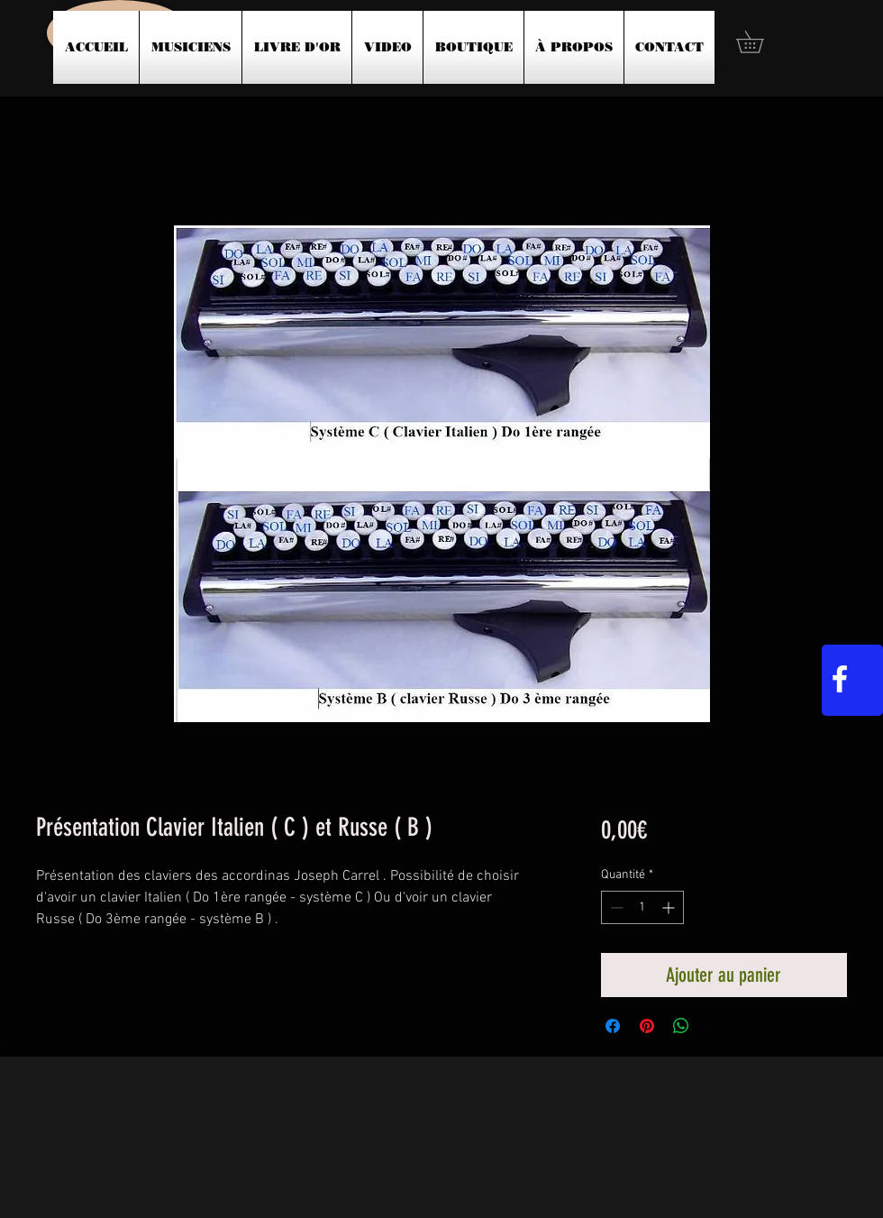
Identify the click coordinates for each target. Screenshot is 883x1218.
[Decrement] (615, 907)
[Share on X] (715, 1026)
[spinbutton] (642, 907)
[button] (760, 42)
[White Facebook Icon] (840, 679)
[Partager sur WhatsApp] (681, 1026)
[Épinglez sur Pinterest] (647, 1026)
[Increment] (670, 907)
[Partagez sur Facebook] (613, 1026)
